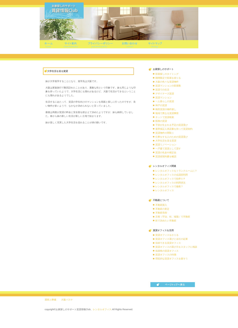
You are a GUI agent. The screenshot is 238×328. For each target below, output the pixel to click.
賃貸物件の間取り (164, 132)
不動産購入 (161, 205)
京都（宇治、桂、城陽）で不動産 (172, 216)
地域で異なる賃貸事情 (166, 113)
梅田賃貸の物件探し (165, 109)
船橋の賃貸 (161, 121)
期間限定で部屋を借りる (168, 78)
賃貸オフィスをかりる (166, 235)
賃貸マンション (163, 97)
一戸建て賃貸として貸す (168, 148)
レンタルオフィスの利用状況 (170, 182)
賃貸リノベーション (165, 144)
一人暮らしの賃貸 (164, 101)
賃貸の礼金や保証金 (165, 152)
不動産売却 (161, 212)
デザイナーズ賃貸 (164, 93)
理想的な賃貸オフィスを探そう (171, 258)
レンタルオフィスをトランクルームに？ (176, 170)
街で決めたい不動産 (165, 220)
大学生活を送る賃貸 (165, 140)
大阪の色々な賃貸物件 (166, 81)
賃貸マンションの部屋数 (168, 85)
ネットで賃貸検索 (164, 117)
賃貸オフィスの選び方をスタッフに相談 (176, 247)
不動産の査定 (162, 209)
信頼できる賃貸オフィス (168, 243)
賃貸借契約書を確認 (165, 156)
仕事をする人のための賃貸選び (171, 136)
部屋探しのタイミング (166, 74)
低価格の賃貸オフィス (166, 250)
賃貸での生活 (162, 89)
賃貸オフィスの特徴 (165, 254)
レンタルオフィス (164, 190)
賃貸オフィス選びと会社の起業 (171, 239)
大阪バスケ (67, 299)
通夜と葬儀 (50, 299)
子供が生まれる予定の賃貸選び (171, 125)
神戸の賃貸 (161, 105)
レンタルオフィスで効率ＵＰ (170, 178)
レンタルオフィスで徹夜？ (169, 186)
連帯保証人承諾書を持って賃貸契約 (173, 129)
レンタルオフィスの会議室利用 (171, 174)
